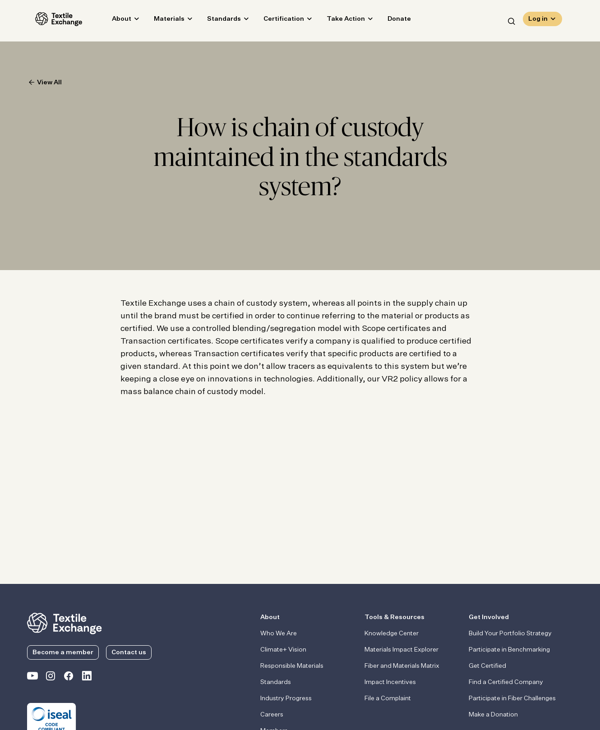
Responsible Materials (291, 666)
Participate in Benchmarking (509, 650)
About (113, 21)
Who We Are (278, 633)
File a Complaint (388, 698)
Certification (275, 21)
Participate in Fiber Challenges (512, 698)
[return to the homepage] (64, 622)
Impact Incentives (390, 682)
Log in (538, 21)
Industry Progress (286, 698)
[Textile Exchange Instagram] (50, 677)
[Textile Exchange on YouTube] (32, 677)
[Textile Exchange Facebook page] (68, 677)
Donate (391, 21)
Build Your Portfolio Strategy (510, 633)
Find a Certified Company (506, 682)
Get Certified (487, 666)
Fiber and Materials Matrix (402, 666)
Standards (216, 21)
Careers (271, 715)
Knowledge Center (392, 633)
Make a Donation (493, 715)
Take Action (337, 21)
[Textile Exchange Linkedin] (86, 677)
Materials (161, 21)
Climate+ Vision (283, 650)
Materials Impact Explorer (401, 650)
